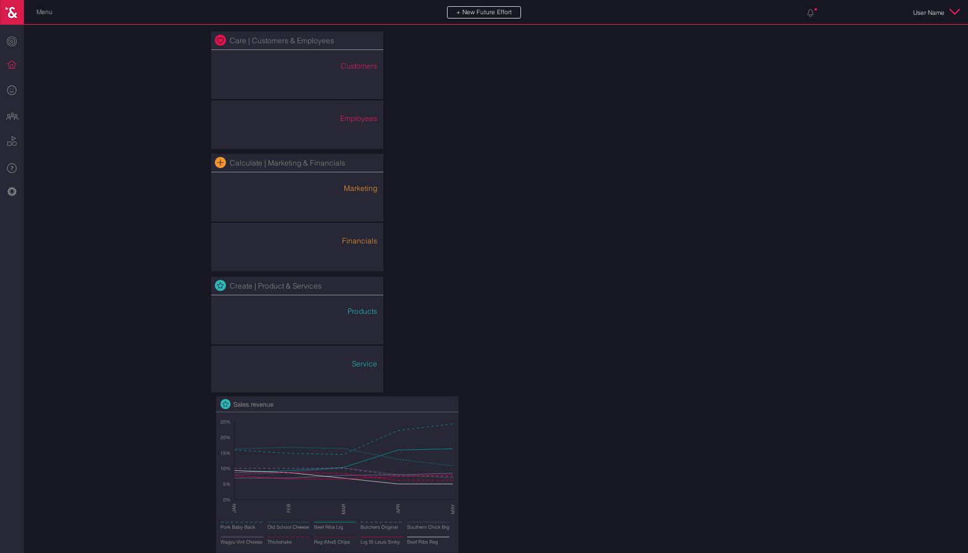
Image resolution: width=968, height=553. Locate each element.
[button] (44, 12)
